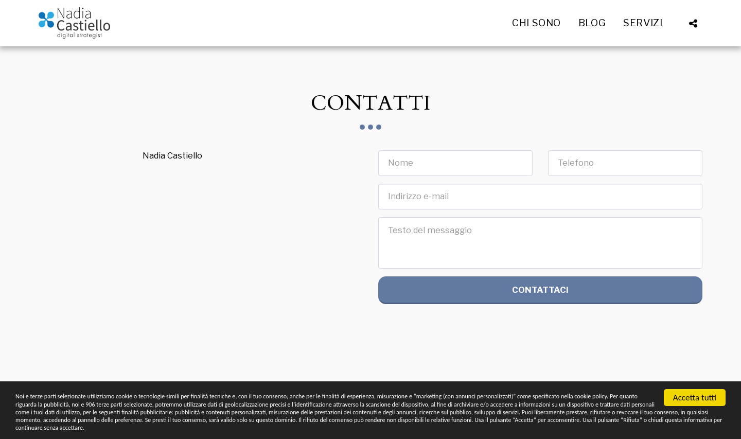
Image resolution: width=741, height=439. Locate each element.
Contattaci (540, 290)
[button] (649, 23)
